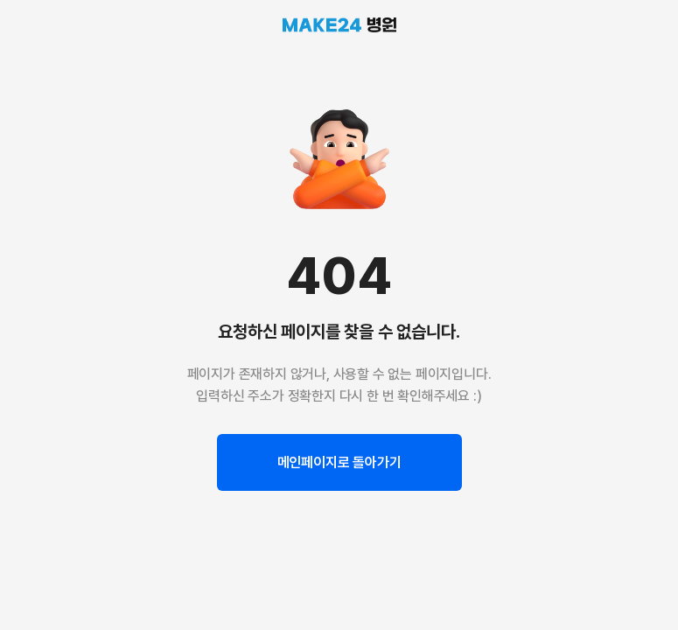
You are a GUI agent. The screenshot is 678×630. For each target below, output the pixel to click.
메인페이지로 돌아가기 (339, 462)
